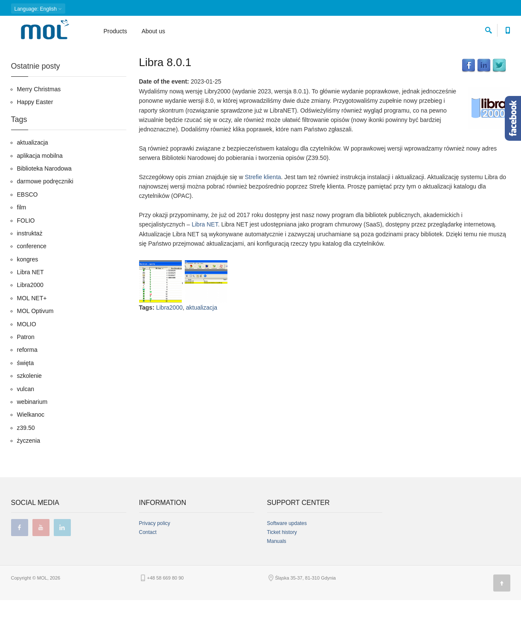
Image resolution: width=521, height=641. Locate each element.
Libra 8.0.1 (165, 102)
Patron (26, 377)
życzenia (28, 481)
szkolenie (29, 416)
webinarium (32, 442)
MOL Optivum (35, 351)
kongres (27, 299)
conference (32, 287)
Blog (37, 53)
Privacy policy (154, 564)
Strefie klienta (263, 217)
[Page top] (501, 623)
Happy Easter (35, 142)
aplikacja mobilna (40, 196)
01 (73, 53)
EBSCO (27, 235)
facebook (19, 568)
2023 (56, 53)
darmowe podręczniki (45, 222)
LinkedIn (484, 106)
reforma (27, 390)
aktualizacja (201, 348)
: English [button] (38, 9)
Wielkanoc (31, 455)
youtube (40, 568)
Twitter (499, 106)
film (21, 248)
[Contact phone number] (508, 30)
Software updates (287, 564)
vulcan (25, 429)
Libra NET (205, 264)
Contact (148, 573)
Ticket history (282, 573)
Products (115, 32)
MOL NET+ (32, 338)
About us (153, 32)
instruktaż (30, 273)
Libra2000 (169, 348)
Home (17, 53)
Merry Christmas (39, 129)
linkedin (62, 568)
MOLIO (26, 364)
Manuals (276, 582)
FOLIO (26, 261)
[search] (488, 30)
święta (25, 403)
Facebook (468, 106)
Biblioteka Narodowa (44, 209)
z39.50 (26, 468)
